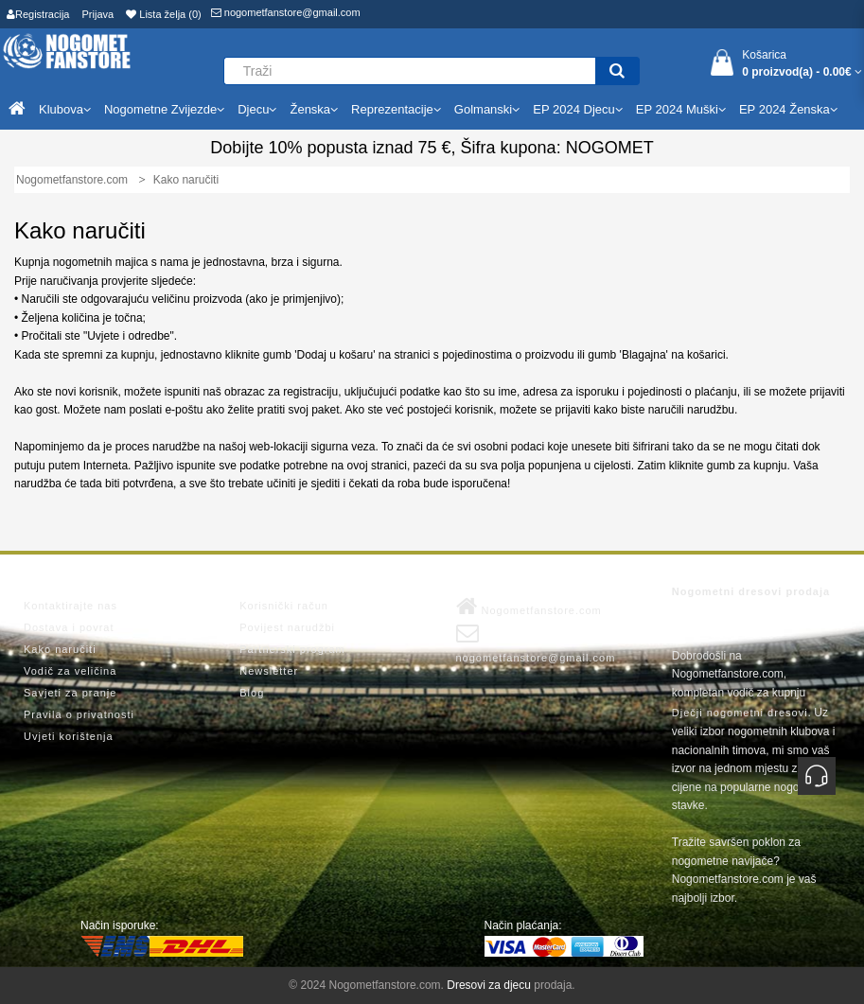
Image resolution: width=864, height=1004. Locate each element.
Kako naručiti (60, 649)
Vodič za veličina (70, 671)
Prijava (98, 14)
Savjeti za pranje (70, 692)
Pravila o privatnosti (79, 714)
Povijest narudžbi (287, 627)
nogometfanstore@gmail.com (286, 12)
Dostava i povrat (69, 627)
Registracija (38, 14)
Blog (251, 692)
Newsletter (268, 671)
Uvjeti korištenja (69, 736)
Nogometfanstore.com (529, 606)
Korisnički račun (283, 605)
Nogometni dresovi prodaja (751, 591)
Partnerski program (292, 649)
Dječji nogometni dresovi (740, 712)
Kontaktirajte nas (70, 605)
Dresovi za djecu (489, 985)
